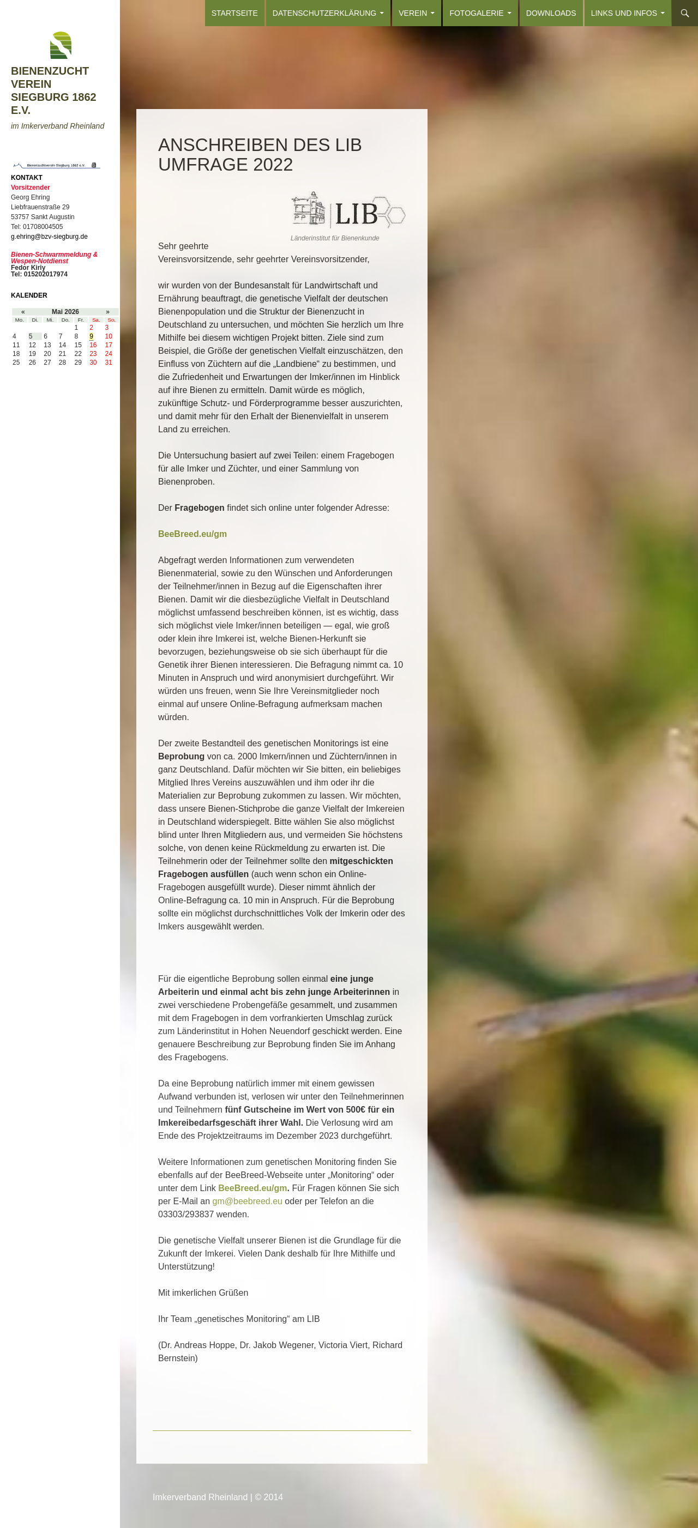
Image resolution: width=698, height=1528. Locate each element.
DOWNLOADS (551, 13)
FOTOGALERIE (476, 13)
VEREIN (413, 13)
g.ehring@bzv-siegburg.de (49, 236)
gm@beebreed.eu (247, 1201)
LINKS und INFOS (624, 13)
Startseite (235, 13)
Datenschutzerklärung (324, 13)
